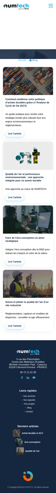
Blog (35, 60)
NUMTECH (28, 487)
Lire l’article (14, 133)
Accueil (22, 60)
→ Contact (28, 411)
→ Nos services (28, 396)
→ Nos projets (28, 404)
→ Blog (28, 407)
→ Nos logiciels (28, 400)
